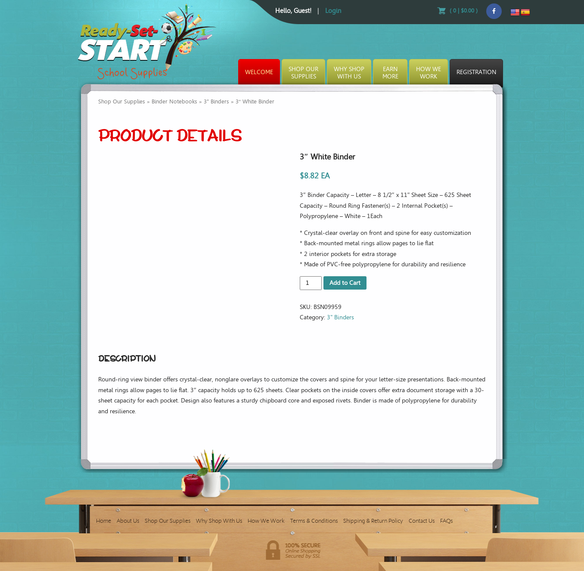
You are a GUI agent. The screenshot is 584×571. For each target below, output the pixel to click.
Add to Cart (344, 283)
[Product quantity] (311, 283)
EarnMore (390, 73)
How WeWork (428, 73)
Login (333, 11)
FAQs (446, 520)
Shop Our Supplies (121, 101)
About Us (128, 520)
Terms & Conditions (314, 520)
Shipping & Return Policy (373, 520)
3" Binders (216, 101)
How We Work (266, 520)
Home (103, 520)
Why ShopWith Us (349, 73)
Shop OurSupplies (303, 73)
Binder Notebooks (174, 101)
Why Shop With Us (219, 520)
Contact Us (422, 520)
